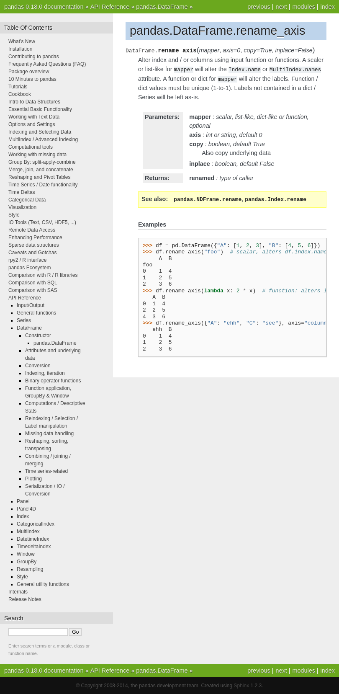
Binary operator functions (53, 381)
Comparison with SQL (32, 283)
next (281, 6)
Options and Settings (31, 124)
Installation (20, 49)
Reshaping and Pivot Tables (39, 177)
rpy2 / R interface (27, 260)
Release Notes (24, 599)
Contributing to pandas (33, 56)
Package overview (28, 72)
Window (26, 554)
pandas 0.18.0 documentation (44, 6)
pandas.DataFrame (161, 6)
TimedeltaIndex (34, 547)
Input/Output (30, 305)
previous (258, 6)
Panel (23, 501)
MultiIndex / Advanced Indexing (43, 139)
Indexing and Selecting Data (39, 132)
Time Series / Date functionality (43, 185)
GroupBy (26, 562)
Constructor (38, 335)
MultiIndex (28, 531)
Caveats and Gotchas (32, 252)
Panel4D (26, 509)
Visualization (22, 207)
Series (24, 320)
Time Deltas (21, 192)
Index (23, 516)
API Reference (110, 6)
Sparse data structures (33, 245)
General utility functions (43, 584)
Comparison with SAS (32, 290)
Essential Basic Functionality (40, 109)
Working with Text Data (33, 117)
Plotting (33, 479)
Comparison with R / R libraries (42, 275)
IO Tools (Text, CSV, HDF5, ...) (42, 222)
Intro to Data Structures (34, 102)
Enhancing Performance (35, 237)
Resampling (30, 569)
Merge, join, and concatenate (40, 170)
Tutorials (18, 87)
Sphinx (241, 686)
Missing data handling (49, 433)
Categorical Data (27, 200)
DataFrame (29, 328)
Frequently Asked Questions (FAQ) (47, 64)
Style (14, 215)
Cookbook (19, 94)
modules (303, 6)
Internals (18, 592)
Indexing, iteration (45, 373)
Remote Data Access (31, 230)
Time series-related (46, 471)
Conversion (38, 366)
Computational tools (30, 147)
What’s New (21, 41)
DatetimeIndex (33, 539)
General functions (36, 313)
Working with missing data (37, 154)
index (328, 6)
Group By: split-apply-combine (42, 162)
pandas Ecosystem (29, 268)
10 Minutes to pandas (32, 79)
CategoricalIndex (35, 524)
